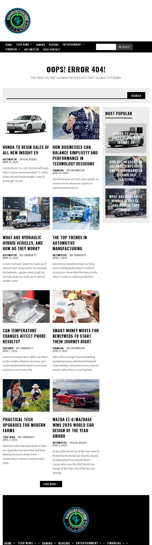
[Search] (124, 47)
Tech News (8, 418)
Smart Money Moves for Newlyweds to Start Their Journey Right (74, 326)
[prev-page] (132, 130)
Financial (58, 165)
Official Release (26, 156)
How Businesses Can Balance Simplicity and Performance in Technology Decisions (76, 153)
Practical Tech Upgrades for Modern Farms (24, 409)
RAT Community (26, 246)
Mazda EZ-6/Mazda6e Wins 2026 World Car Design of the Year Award (74, 412)
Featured (7, 332)
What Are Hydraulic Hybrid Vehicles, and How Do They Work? (25, 236)
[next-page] (139, 130)
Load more (51, 463)
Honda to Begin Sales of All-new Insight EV (23, 148)
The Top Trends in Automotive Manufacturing (75, 234)
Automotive (9, 157)
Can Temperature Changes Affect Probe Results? (25, 323)
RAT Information (74, 165)
